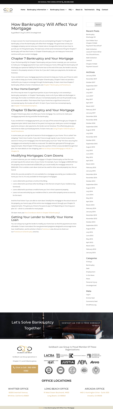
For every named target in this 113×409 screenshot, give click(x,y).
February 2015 (91, 167)
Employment (90, 272)
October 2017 (90, 82)
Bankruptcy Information (36, 10)
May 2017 (89, 99)
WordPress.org (91, 305)
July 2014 (89, 191)
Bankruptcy (90, 265)
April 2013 (89, 242)
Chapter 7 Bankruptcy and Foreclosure (57, 85)
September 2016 (91, 127)
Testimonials (89, 10)
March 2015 (90, 164)
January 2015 (91, 171)
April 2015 (89, 161)
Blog (98, 10)
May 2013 (89, 239)
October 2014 (90, 181)
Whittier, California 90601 (18, 396)
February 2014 (91, 208)
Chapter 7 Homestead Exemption (25, 106)
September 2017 (91, 86)
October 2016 (90, 123)
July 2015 (89, 150)
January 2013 (91, 253)
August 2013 (90, 229)
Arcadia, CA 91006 (94, 396)
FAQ (70, 10)
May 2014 (89, 198)
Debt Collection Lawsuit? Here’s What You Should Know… (93, 51)
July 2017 (89, 93)
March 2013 (90, 246)
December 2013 (91, 215)
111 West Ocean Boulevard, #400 (56, 392)
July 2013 (89, 232)
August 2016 (90, 130)
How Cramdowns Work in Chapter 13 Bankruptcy (42, 213)
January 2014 (91, 212)
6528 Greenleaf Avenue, (18, 392)
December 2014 (91, 174)
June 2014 (89, 195)
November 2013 (91, 218)
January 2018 (91, 76)
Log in (88, 294)
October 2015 (90, 140)
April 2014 (89, 201)
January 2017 (90, 113)
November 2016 (91, 120)
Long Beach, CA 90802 (56, 396)
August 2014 (90, 188)
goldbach (16, 33)
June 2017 (89, 96)
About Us (79, 10)
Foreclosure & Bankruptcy (23, 232)
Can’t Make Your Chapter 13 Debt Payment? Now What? (94, 43)
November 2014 (91, 178)
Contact (105, 10)
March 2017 (90, 106)
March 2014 (90, 205)
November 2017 (91, 79)
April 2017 (89, 103)
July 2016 (89, 133)
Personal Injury (91, 282)
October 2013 (90, 222)
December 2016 (91, 116)
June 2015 (89, 154)
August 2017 (90, 89)
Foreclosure (46, 229)
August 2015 (90, 147)
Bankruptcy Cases (57, 10)
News (88, 279)
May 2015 (89, 157)
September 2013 (91, 225)
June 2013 (89, 236)
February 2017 (91, 110)
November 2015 (91, 137)
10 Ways (89, 262)
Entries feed (90, 298)
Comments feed (91, 301)
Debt (87, 268)
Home (23, 10)
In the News (90, 275)
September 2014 (91, 184)
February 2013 (91, 249)
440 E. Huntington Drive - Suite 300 (94, 392)
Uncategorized (36, 33)
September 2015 (91, 144)
